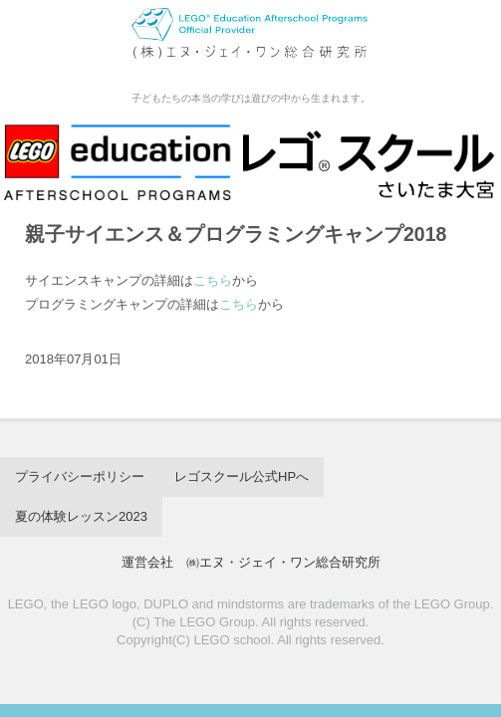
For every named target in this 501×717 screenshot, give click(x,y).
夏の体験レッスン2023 (81, 516)
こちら (212, 280)
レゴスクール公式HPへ (241, 476)
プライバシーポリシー (79, 476)
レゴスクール (250, 44)
